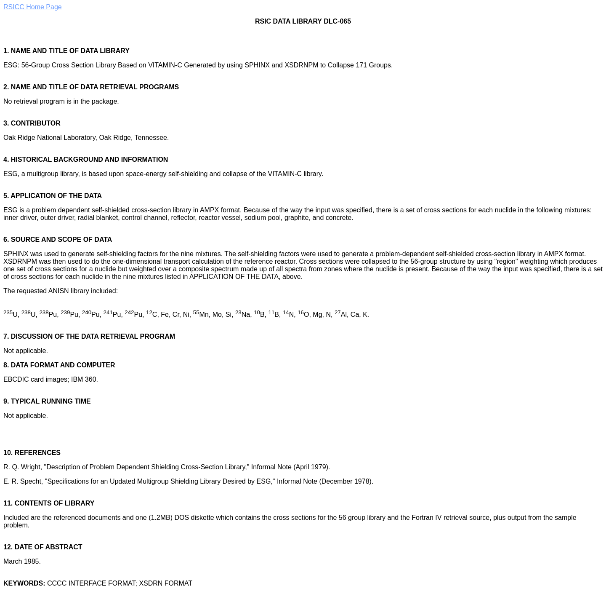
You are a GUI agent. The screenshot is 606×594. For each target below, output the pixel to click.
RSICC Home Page (32, 7)
